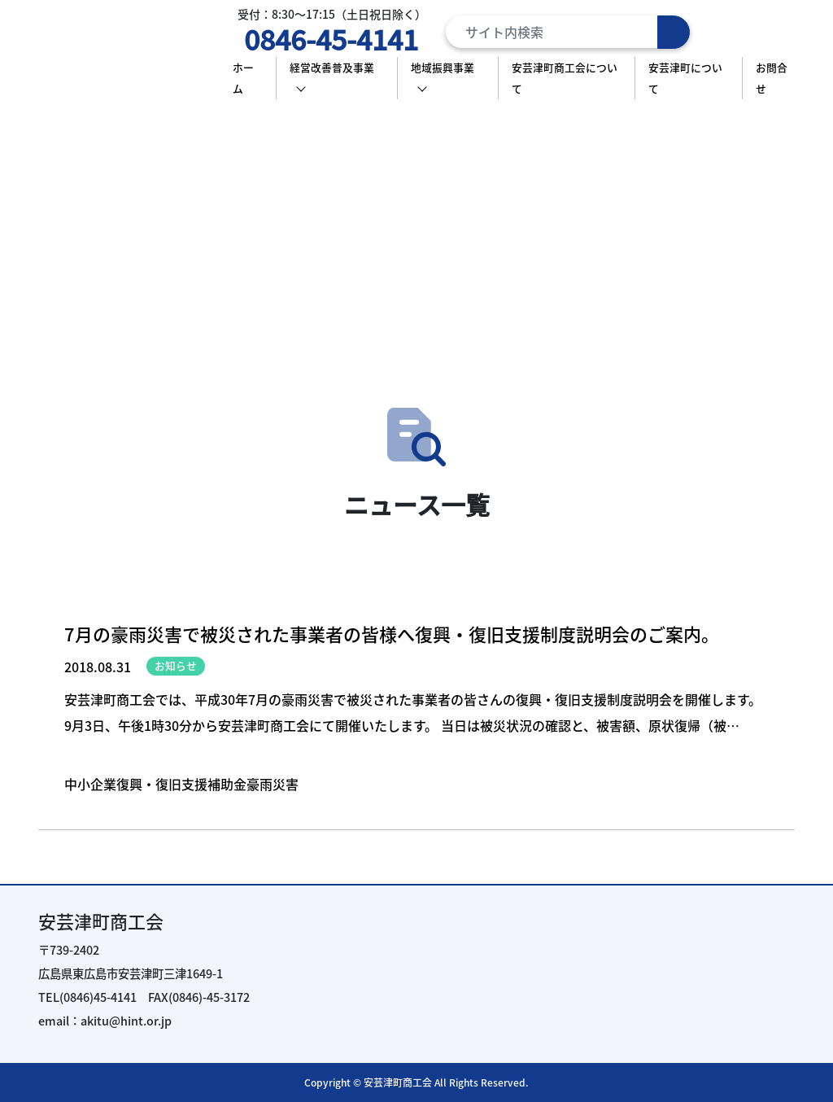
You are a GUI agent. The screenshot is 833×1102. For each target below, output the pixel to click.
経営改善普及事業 (332, 67)
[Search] (568, 31)
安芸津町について (685, 77)
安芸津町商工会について (564, 77)
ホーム (243, 77)
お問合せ (771, 77)
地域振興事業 (442, 67)
